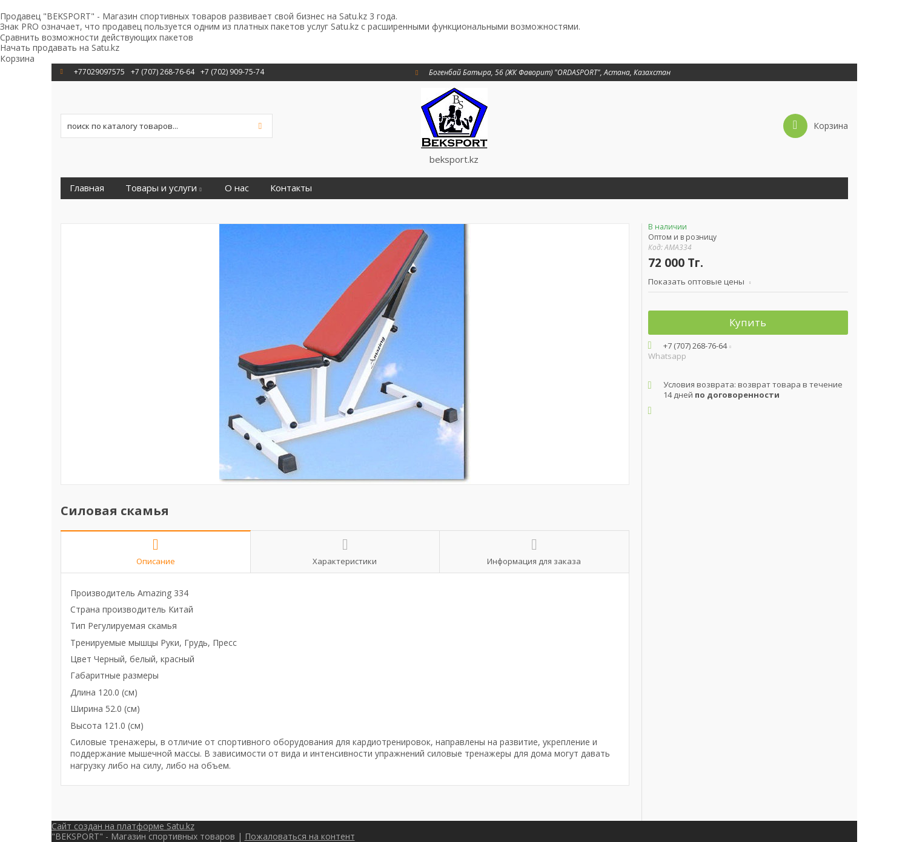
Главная (87, 187)
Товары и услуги (161, 187)
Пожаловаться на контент (300, 836)
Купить (747, 322)
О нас (237, 187)
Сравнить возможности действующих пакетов (96, 37)
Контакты (291, 187)
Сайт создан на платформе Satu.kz (122, 826)
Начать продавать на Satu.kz (59, 47)
